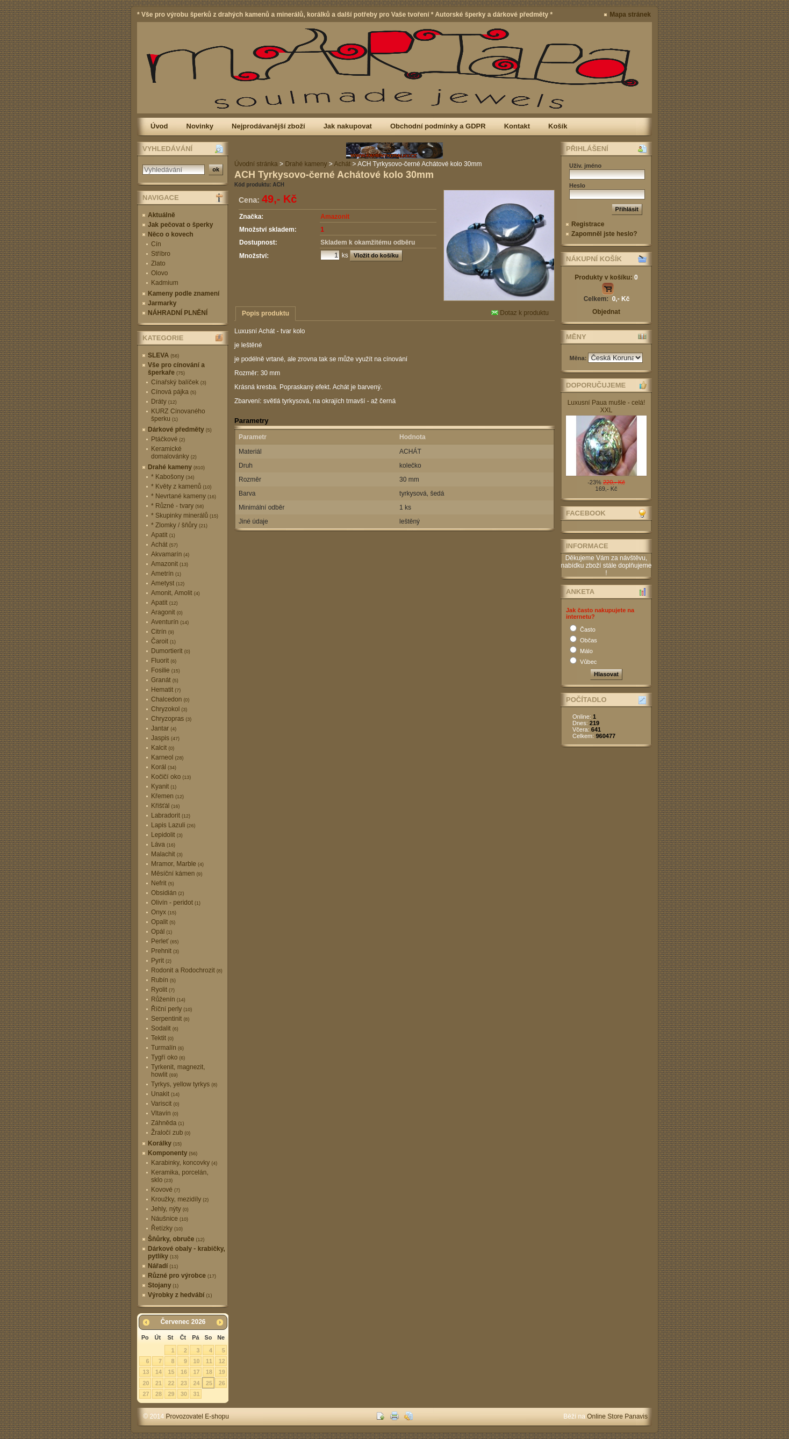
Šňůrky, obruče (176, 1239)
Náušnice (169, 1218)
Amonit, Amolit (175, 593)
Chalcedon (170, 699)
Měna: (579, 358)
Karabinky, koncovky (184, 1162)
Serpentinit (170, 1018)
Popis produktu (265, 313)
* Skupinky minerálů (184, 515)
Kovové (165, 1189)
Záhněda (167, 1123)
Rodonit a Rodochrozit (187, 970)
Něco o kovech (170, 234)
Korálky (165, 1143)
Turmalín (167, 1047)
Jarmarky (162, 303)
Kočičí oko (171, 777)
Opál (161, 931)
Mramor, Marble (177, 864)
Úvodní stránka (256, 164)
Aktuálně (161, 215)
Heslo (577, 185)
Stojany (163, 1285)
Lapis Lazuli (173, 825)
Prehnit (165, 951)
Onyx (163, 912)
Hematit (166, 689)
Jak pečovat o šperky (180, 224)
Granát (164, 680)
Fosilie (165, 670)
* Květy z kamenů (181, 486)
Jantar (163, 728)
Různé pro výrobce (182, 1275)
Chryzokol (169, 709)
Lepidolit (167, 835)
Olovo (159, 273)
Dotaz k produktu (520, 313)
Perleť (165, 941)
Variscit (165, 1103)
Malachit (167, 854)
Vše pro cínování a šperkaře (176, 368)
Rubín (163, 980)
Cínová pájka (173, 392)
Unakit (165, 1094)
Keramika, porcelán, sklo (180, 1176)
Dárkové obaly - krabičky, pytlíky (186, 1252)
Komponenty (172, 1153)
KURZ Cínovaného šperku (178, 415)
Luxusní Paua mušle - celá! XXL (606, 406)
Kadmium (164, 283)
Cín (156, 244)
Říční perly (171, 1009)
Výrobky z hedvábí (180, 1295)
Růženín (168, 999)
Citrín (162, 631)
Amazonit (169, 564)
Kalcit (162, 747)
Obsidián (167, 893)
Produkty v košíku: (606, 277)
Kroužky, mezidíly (180, 1199)
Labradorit (170, 815)
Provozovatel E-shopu (197, 1416)
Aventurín (170, 622)
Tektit (162, 1038)
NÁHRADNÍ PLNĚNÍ (177, 313)
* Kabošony (172, 477)
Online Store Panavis (617, 1416)
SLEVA (163, 355)
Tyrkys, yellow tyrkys (184, 1084)
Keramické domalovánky (174, 452)
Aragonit (167, 612)
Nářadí (163, 1266)
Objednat (606, 312)
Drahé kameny (176, 467)
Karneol (167, 757)
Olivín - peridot (175, 902)
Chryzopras (171, 718)
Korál (163, 767)
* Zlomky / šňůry (179, 525)
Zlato (158, 263)
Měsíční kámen (176, 873)
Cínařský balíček (178, 382)
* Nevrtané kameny (183, 496)
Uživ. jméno (585, 165)
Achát (164, 544)
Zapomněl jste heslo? (604, 234)
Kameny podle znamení (183, 293)
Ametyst (167, 583)
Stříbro (160, 253)
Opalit (163, 922)
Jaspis (165, 738)
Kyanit (163, 786)
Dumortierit (170, 651)
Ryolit (163, 989)
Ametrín (166, 573)
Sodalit (164, 1028)
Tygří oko (168, 1057)
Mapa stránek (630, 14)
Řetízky (167, 1228)
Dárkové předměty (180, 429)
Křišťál (165, 806)
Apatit (163, 535)
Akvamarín (170, 554)
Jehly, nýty (170, 1209)
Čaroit (163, 641)
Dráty (164, 401)
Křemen (167, 796)
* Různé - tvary (177, 506)
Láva (163, 844)
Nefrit (162, 883)
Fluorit (163, 660)
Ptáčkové (168, 439)
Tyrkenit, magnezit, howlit (178, 1070)
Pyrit (161, 960)
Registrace (587, 224)
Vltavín (164, 1113)
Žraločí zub (170, 1132)
